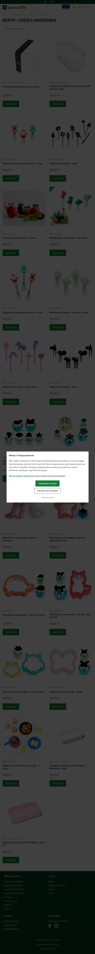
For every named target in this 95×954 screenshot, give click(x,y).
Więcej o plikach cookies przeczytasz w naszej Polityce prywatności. (37, 476)
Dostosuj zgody (47, 497)
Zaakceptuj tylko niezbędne (47, 491)
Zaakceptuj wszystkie (48, 483)
